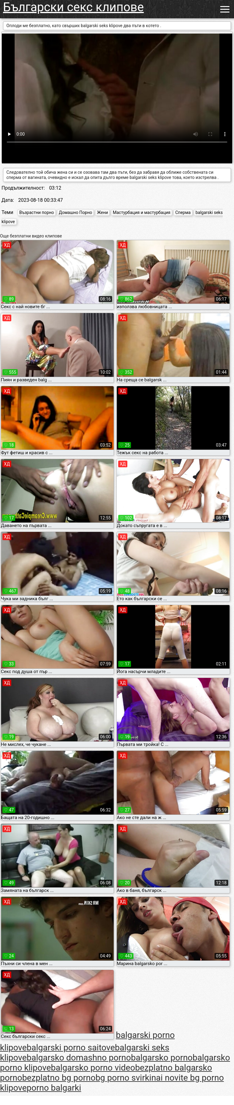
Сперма (182, 212)
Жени (102, 212)
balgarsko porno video (93, 1068)
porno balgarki (54, 1088)
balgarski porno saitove (71, 1048)
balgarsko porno (162, 1058)
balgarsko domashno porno (79, 1058)
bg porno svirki (123, 1078)
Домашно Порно (75, 212)
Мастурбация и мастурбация (141, 212)
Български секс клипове (73, 7)
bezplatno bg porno (59, 1078)
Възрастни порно (36, 212)
